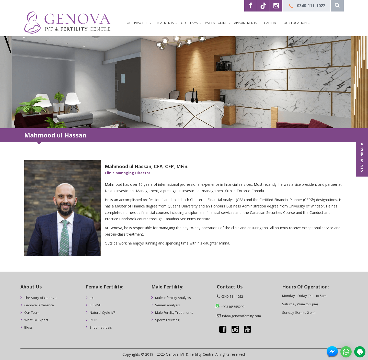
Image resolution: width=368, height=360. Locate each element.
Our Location (295, 23)
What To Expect (36, 320)
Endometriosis (101, 327)
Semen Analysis (167, 305)
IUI (92, 297)
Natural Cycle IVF (102, 312)
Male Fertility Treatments (174, 312)
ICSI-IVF (95, 305)
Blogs (28, 327)
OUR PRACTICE (137, 23)
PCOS (94, 320)
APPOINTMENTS (362, 157)
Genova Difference (39, 305)
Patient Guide (216, 23)
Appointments (245, 23)
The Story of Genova (40, 297)
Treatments (164, 23)
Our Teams (189, 23)
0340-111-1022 (311, 5)
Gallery (270, 23)
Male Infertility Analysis (173, 297)
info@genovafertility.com (241, 315)
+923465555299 (232, 306)
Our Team (32, 312)
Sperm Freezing (167, 320)
